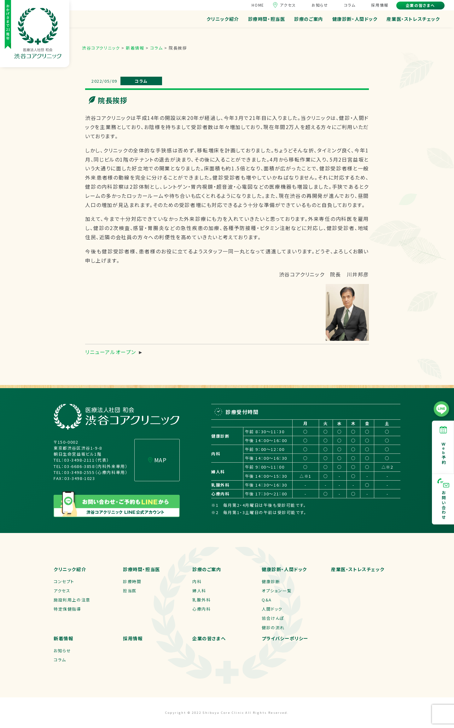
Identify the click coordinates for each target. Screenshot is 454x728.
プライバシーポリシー (285, 638)
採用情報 (379, 5)
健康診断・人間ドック (355, 18)
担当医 (130, 591)
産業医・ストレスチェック (413, 18)
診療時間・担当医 (266, 18)
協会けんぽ (273, 618)
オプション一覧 (277, 591)
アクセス (288, 5)
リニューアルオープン (110, 352)
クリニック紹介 (223, 18)
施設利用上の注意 (72, 600)
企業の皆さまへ (420, 5)
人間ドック (272, 609)
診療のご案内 (308, 18)
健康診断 (271, 581)
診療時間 (132, 581)
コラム (350, 5)
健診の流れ (273, 627)
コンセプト (64, 581)
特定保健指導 (67, 609)
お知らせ (319, 5)
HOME (258, 5)
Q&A (267, 600)
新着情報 (63, 638)
